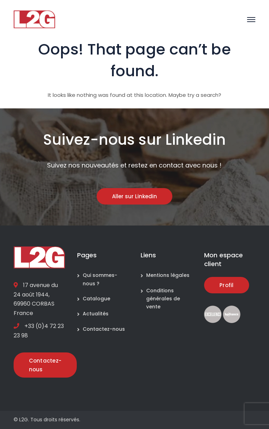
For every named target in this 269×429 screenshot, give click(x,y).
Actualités (96, 313)
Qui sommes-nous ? (100, 279)
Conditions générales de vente (163, 298)
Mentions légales (167, 275)
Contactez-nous (104, 329)
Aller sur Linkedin (134, 196)
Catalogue (96, 298)
